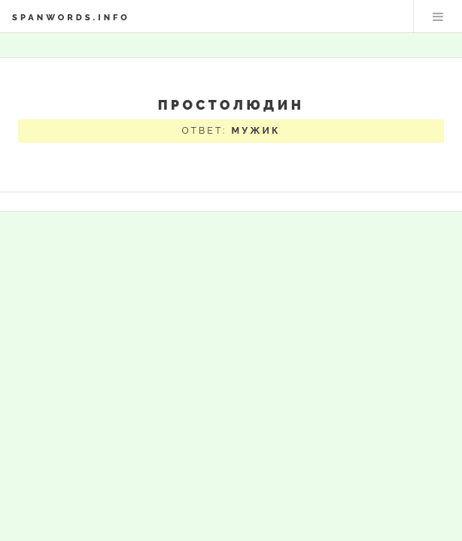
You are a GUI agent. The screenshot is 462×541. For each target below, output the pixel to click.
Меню (438, 16)
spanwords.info (71, 17)
